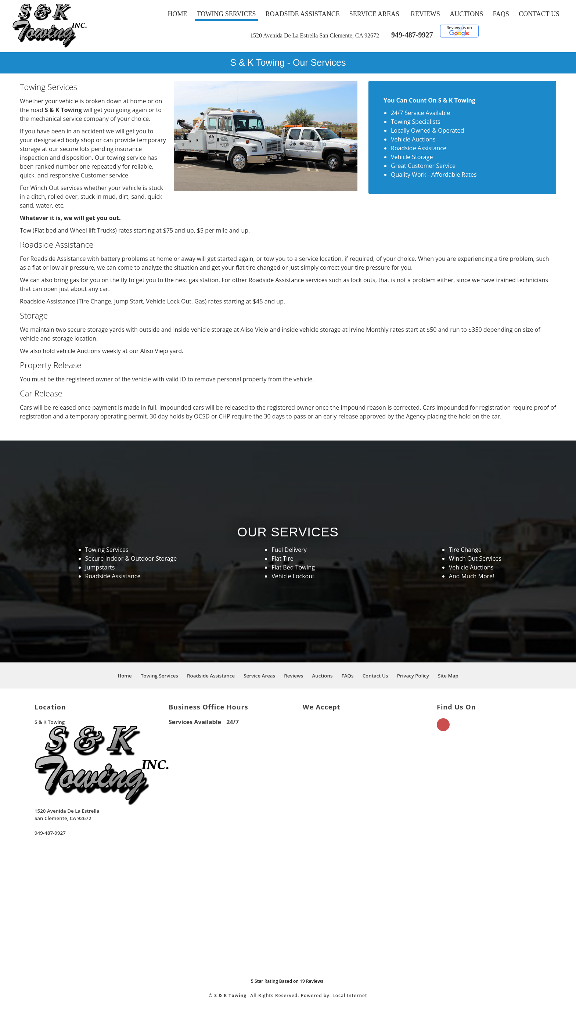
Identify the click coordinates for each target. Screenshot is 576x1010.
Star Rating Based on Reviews (287, 981)
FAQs (501, 14)
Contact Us (539, 14)
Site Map (448, 675)
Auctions (466, 14)
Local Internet (349, 995)
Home (177, 14)
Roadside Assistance (303, 14)
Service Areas (374, 14)
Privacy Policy (413, 675)
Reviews (425, 14)
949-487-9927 (412, 35)
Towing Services (226, 14)
